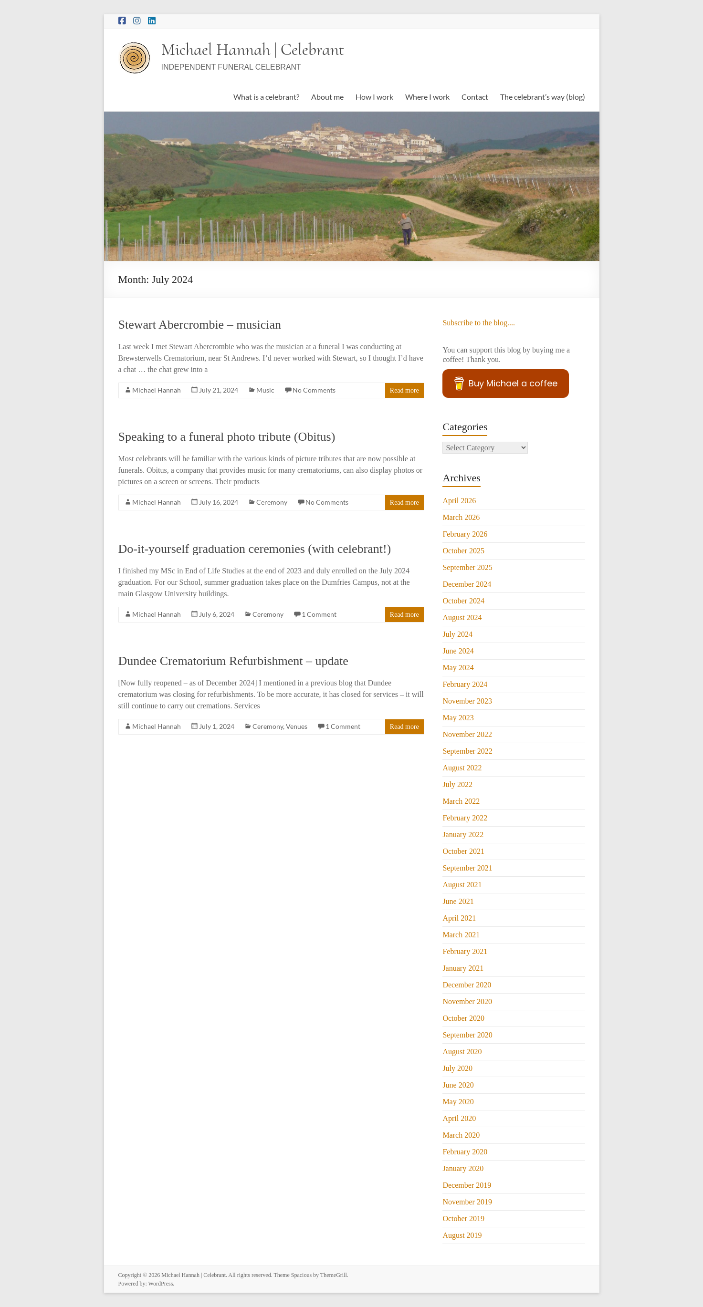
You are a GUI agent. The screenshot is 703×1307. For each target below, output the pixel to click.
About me (327, 96)
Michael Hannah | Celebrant (252, 49)
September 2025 (467, 567)
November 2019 (467, 1202)
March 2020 (461, 1135)
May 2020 (457, 1102)
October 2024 (463, 601)
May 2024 (457, 668)
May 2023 (457, 718)
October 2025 (463, 551)
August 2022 (462, 768)
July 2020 (457, 1068)
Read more (404, 390)
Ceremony (271, 502)
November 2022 (467, 734)
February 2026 (464, 534)
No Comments (314, 390)
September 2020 (467, 1035)
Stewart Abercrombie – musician (200, 325)
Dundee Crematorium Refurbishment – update (233, 661)
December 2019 (466, 1185)
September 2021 (467, 868)
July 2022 (457, 784)
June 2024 (457, 651)
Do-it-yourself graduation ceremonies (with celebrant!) (254, 549)
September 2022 (467, 751)
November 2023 (467, 701)
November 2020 (467, 1001)
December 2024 (466, 584)
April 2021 (459, 918)
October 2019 (463, 1218)
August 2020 (462, 1052)
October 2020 (463, 1018)
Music (265, 390)
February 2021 (464, 951)
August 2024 (462, 617)
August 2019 (462, 1235)
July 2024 (457, 634)
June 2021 (457, 901)
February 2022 (464, 818)
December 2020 (466, 985)
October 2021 (463, 851)
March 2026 (461, 517)
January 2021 (462, 968)
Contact (475, 96)
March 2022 (461, 801)
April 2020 (459, 1118)
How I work (374, 96)
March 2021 (461, 935)
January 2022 (462, 834)
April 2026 (459, 501)
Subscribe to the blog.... (478, 323)
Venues (296, 726)
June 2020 (457, 1085)
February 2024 (464, 684)
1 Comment (319, 614)
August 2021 (462, 885)
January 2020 (462, 1168)
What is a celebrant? (266, 96)
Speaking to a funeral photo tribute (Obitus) (227, 437)
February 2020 (464, 1152)
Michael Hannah (156, 390)
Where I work (427, 96)
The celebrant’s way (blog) (542, 96)
